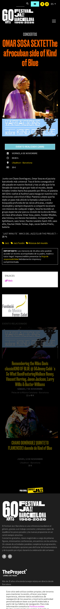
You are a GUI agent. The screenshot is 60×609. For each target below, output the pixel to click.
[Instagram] (47, 3)
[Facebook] (42, 3)
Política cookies (37, 606)
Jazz (6, 243)
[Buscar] (20, 4)
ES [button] (52, 4)
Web (9, 280)
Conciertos (30, 34)
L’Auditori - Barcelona (22, 162)
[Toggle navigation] (54, 21)
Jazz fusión (17, 243)
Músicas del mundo (37, 243)
